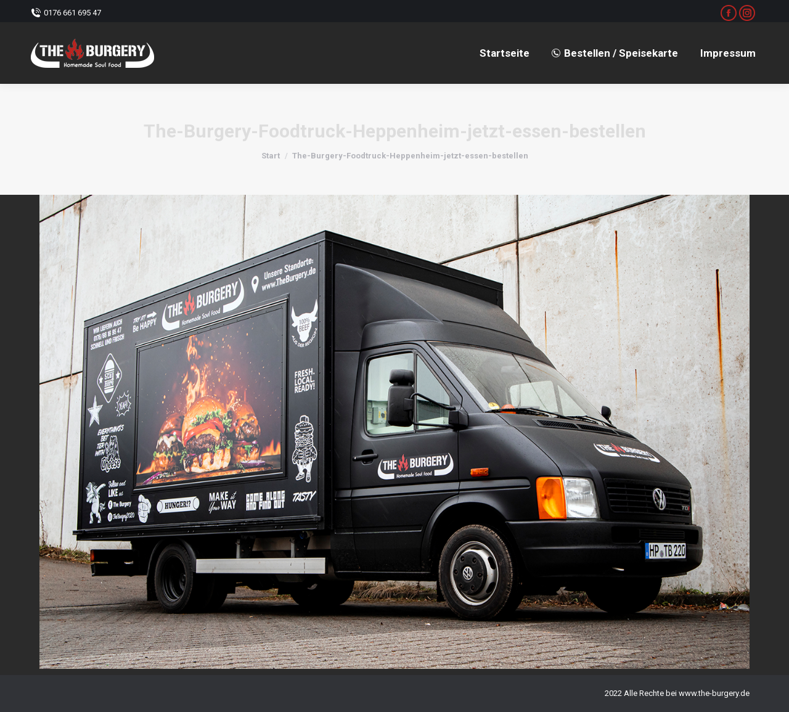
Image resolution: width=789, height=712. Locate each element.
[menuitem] (504, 53)
